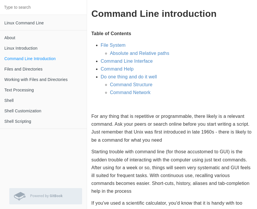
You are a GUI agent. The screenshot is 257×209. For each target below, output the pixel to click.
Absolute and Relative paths (139, 53)
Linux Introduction (20, 48)
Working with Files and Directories (36, 79)
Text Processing (19, 90)
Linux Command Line (24, 23)
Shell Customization (22, 111)
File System (113, 45)
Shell (9, 100)
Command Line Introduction (30, 58)
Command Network (130, 92)
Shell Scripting (17, 121)
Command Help (117, 68)
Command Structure (131, 84)
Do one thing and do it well (129, 76)
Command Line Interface (127, 61)
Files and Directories (23, 69)
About (9, 37)
